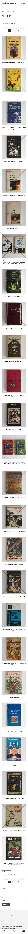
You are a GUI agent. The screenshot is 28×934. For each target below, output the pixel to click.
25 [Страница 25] (23, 28)
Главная (5, 11)
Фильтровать (6, 904)
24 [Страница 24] (20, 28)
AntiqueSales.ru (9, 5)
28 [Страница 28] (16, 30)
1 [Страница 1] (6, 28)
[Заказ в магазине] (6, 20)
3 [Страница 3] (11, 28)
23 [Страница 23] (17, 28)
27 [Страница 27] (12, 30)
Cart (22, 930)
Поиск (14, 931)
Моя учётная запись (4, 931)
